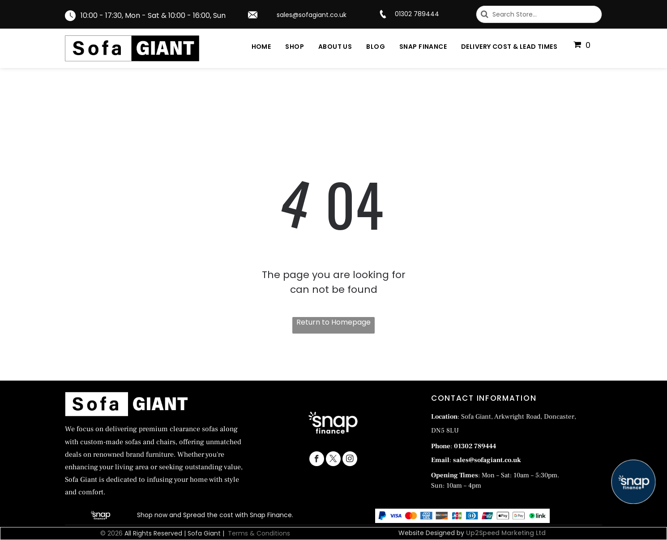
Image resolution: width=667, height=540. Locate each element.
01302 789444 (417, 13)
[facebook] (316, 459)
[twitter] (333, 459)
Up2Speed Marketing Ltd (506, 532)
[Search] (539, 14)
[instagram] (349, 459)
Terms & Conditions (259, 533)
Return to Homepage (333, 322)
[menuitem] (254, 46)
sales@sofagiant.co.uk (311, 14)
